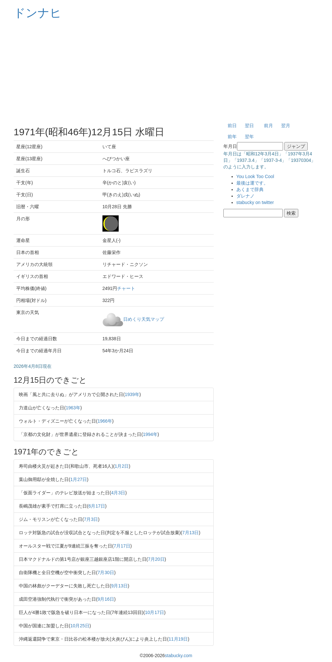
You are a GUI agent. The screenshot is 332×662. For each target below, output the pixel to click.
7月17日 (121, 545)
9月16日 (106, 599)
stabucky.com (178, 655)
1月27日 (78, 479)
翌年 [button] (249, 136)
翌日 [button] (249, 125)
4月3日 (118, 492)
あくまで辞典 (250, 189)
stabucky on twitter (255, 202)
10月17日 (154, 612)
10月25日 (79, 625)
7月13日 (190, 532)
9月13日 (119, 585)
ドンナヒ (38, 12)
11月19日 (178, 639)
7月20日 (156, 559)
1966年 (105, 421)
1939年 (132, 394)
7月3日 (91, 519)
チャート (126, 288)
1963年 (73, 407)
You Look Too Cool (255, 176)
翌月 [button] (285, 125)
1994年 (150, 434)
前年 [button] (232, 136)
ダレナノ (245, 196)
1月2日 (122, 466)
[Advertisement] (166, 71)
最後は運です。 (252, 183)
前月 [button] (268, 125)
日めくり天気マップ (143, 318)
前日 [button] (232, 125)
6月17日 (97, 506)
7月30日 (106, 572)
